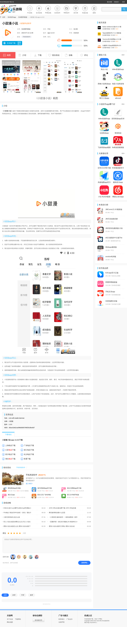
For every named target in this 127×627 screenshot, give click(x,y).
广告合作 (69, 619)
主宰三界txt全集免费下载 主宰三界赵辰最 (62, 508)
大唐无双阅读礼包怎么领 (11, 517)
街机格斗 (116, 2)
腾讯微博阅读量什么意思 (56, 512)
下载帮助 (18, 619)
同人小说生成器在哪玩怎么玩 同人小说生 (16, 522)
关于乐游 (10, 619)
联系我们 (61, 619)
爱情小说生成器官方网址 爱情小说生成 (61, 526)
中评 (22, 595)
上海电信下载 (10, 445)
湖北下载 (10, 459)
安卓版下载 (9, 43)
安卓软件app (12, 17)
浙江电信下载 (29, 450)
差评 (31, 595)
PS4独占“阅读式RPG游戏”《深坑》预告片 (16, 512)
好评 (13, 595)
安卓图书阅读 (22, 17)
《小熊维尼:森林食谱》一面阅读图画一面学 (62, 517)
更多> (123, 55)
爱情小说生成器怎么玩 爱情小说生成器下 (16, 526)
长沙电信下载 (29, 454)
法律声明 (61, 622)
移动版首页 (38, 620)
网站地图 (10, 622)
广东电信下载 (29, 445)
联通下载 (27, 459)
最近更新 (109, 2)
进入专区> (29, 483)
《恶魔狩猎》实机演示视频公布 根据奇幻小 (62, 522)
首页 (123, 2)
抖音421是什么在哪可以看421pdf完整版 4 (16, 508)
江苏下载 (10, 450)
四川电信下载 (10, 454)
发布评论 (84, 563)
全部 (5, 595)
